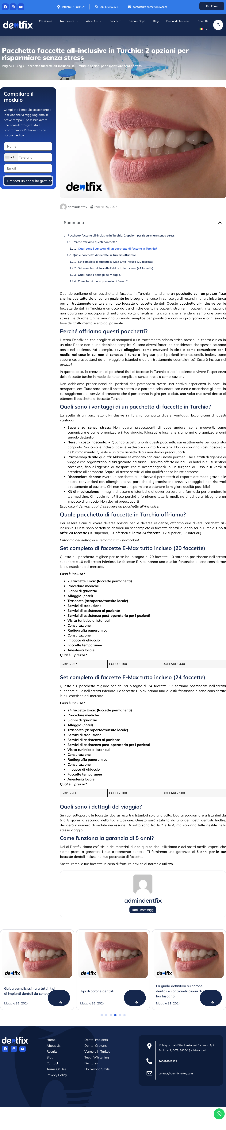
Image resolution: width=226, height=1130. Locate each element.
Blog (156, 21)
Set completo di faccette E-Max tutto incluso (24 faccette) (115, 268)
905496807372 (168, 1061)
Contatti (203, 21)
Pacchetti (115, 21)
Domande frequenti (178, 21)
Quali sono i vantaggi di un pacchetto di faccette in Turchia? (117, 248)
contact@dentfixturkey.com (176, 1073)
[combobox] (11, 157)
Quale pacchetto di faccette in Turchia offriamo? (104, 255)
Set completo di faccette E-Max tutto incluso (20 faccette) (115, 261)
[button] (220, 222)
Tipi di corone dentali (96, 991)
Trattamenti (69, 21)
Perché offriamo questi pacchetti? (95, 242)
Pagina (7, 66)
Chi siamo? (45, 21)
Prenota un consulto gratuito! (29, 181)
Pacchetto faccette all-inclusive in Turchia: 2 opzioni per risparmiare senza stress (121, 235)
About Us (94, 21)
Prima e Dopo (137, 21)
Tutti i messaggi (142, 910)
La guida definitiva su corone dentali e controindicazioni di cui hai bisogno (181, 991)
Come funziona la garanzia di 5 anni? (103, 281)
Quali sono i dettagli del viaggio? (99, 275)
